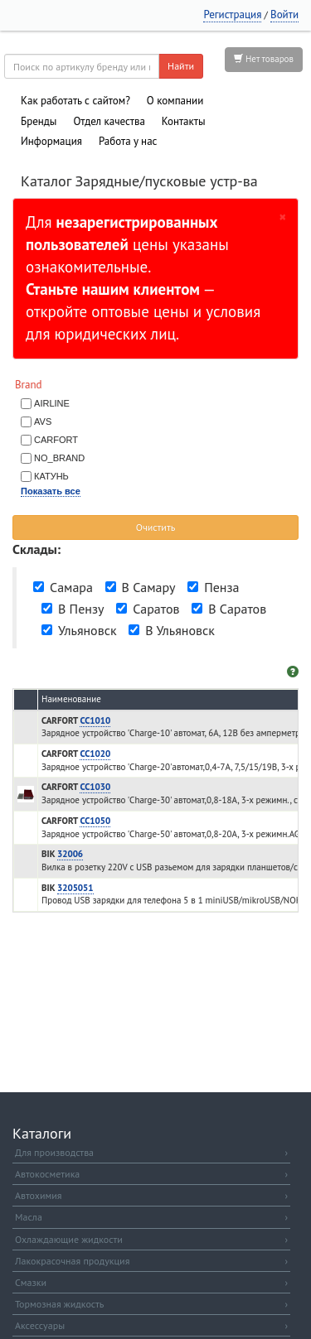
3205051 (75, 887)
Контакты (184, 121)
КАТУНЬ (51, 476)
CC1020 (95, 753)
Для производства (151, 1152)
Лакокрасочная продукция (151, 1261)
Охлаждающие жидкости (151, 1239)
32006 (70, 854)
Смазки (151, 1282)
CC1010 (95, 720)
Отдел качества (108, 121)
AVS (42, 421)
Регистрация (232, 14)
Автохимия (151, 1195)
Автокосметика (151, 1174)
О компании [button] (175, 101)
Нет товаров (264, 59)
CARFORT (56, 440)
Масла (151, 1217)
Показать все (50, 491)
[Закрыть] (282, 216)
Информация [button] (51, 141)
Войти (284, 14)
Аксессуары (151, 1325)
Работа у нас (128, 141)
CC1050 (95, 820)
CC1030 (95, 786)
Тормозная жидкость (151, 1304)
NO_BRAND (59, 458)
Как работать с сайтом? (75, 101)
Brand (28, 385)
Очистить (156, 527)
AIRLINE (52, 403)
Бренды (38, 121)
